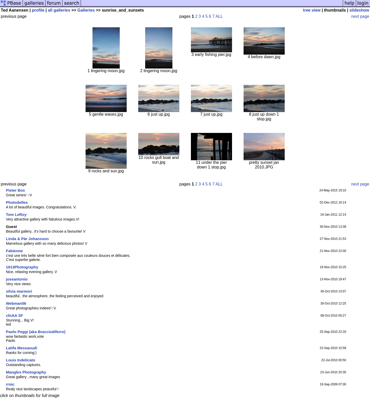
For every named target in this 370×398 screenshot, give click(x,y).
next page (360, 16)
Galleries (86, 10)
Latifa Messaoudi (21, 348)
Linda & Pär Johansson (27, 238)
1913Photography (22, 267)
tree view (311, 10)
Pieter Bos (15, 190)
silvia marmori (19, 291)
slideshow (359, 10)
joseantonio (16, 279)
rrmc (10, 384)
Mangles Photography (26, 372)
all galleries (59, 10)
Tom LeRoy (16, 214)
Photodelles (17, 202)
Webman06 (16, 303)
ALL (219, 16)
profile (38, 10)
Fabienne (14, 251)
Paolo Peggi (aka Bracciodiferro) (36, 331)
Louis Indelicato (20, 360)
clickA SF (14, 315)
